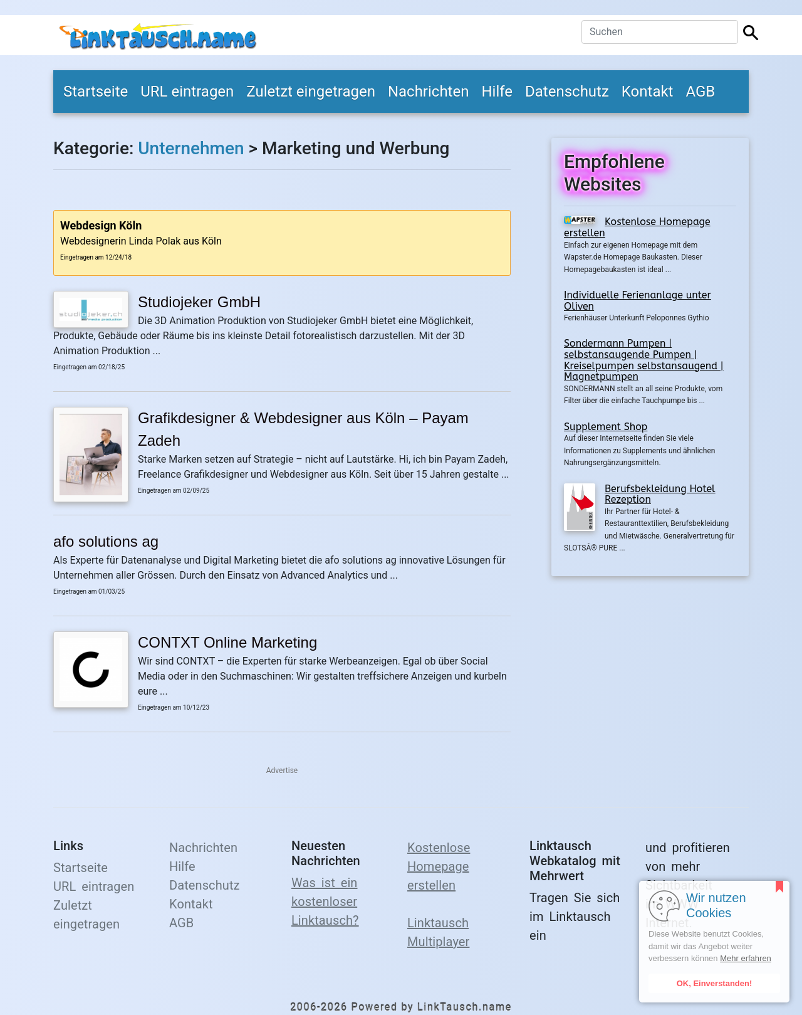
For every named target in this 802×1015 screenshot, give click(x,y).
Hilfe (497, 91)
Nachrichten (428, 91)
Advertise (282, 770)
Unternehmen (191, 148)
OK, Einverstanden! (715, 983)
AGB (700, 91)
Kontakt (648, 91)
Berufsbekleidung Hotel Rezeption (660, 494)
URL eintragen (187, 91)
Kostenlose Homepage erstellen (637, 227)
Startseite (95, 91)
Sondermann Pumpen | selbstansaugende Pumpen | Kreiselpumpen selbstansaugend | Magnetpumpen (644, 359)
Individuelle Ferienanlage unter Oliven (637, 300)
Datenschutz (567, 91)
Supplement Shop (605, 427)
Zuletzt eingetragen (310, 91)
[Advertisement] (650, 669)
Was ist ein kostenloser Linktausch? (325, 901)
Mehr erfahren (745, 958)
